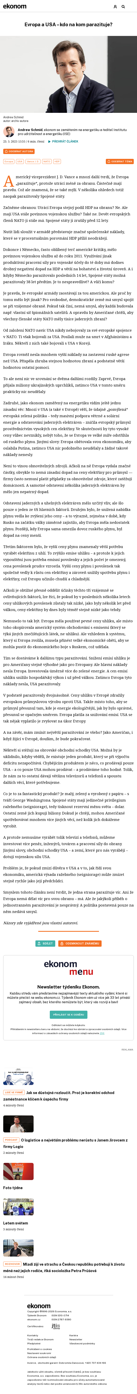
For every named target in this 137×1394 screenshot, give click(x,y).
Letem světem (15, 1223)
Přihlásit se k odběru (68, 1014)
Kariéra (73, 1335)
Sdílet (48, 943)
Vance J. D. (33, 161)
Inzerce (31, 1363)
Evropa (9, 161)
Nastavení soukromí (39, 1353)
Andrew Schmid (30, 130)
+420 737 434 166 (95, 1363)
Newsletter (75, 1339)
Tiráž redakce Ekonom (40, 1339)
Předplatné (33, 1343)
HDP (57, 161)
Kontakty (32, 1335)
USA (19, 161)
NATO (47, 161)
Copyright (33, 1311)
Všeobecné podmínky (82, 1343)
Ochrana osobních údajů (41, 1357)
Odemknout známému (82, 943)
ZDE (102, 1033)
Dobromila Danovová (71, 1363)
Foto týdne (13, 1188)
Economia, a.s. (63, 1311)
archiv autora (19, 121)
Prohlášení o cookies (39, 1349)
